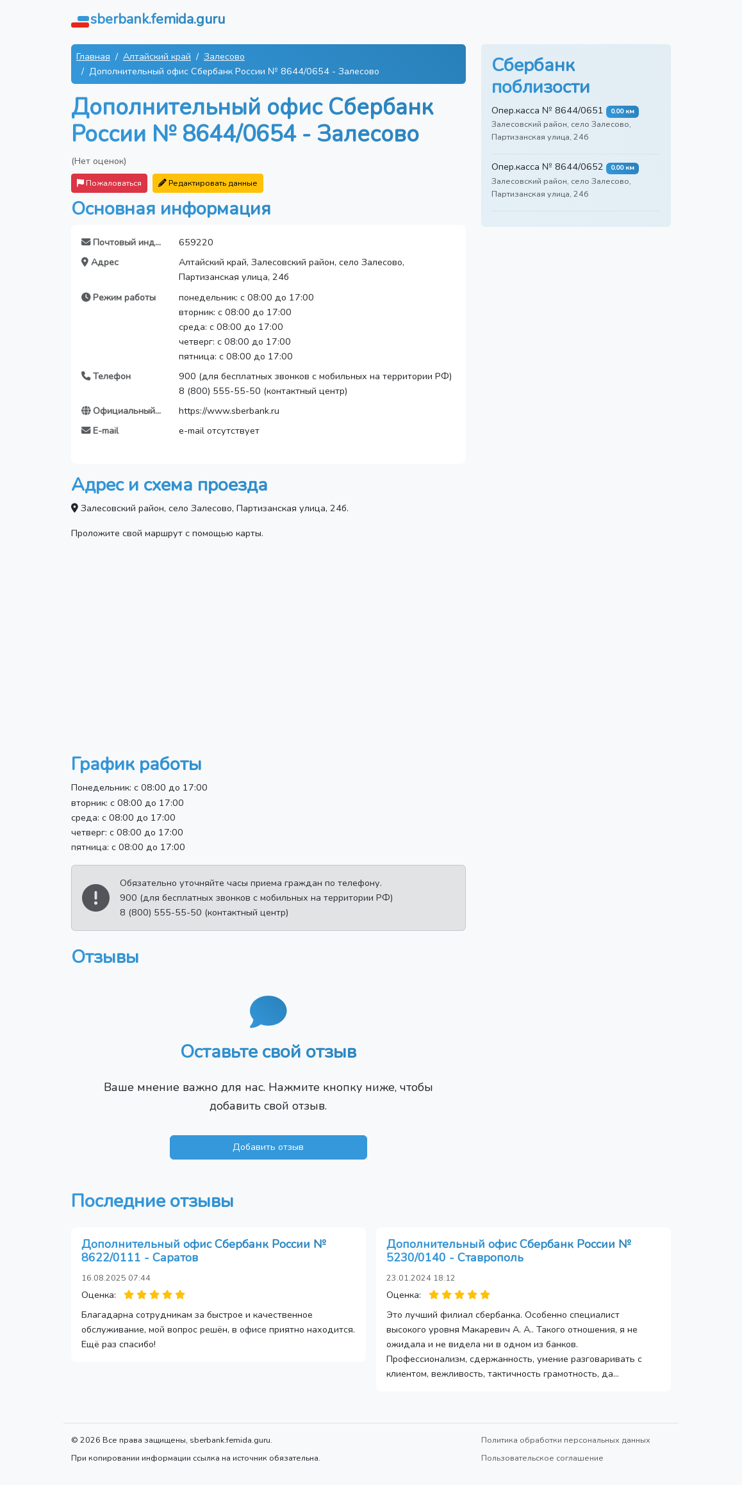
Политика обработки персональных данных (565, 1439)
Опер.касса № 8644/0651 (547, 110)
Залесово (224, 56)
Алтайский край (157, 56)
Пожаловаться (109, 182)
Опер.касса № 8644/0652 (547, 166)
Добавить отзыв (268, 1146)
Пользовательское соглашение (542, 1457)
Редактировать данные (208, 182)
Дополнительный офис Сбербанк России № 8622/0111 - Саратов (203, 1251)
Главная (93, 56)
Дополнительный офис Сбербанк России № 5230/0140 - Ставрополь (508, 1251)
